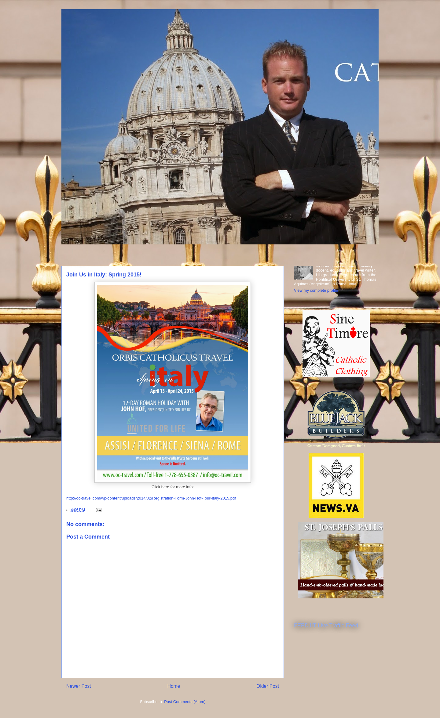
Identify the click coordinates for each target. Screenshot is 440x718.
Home (173, 686)
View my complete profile (316, 290)
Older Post (267, 686)
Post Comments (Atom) (184, 701)
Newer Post (78, 686)
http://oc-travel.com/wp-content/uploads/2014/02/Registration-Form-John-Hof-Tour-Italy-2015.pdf (151, 498)
